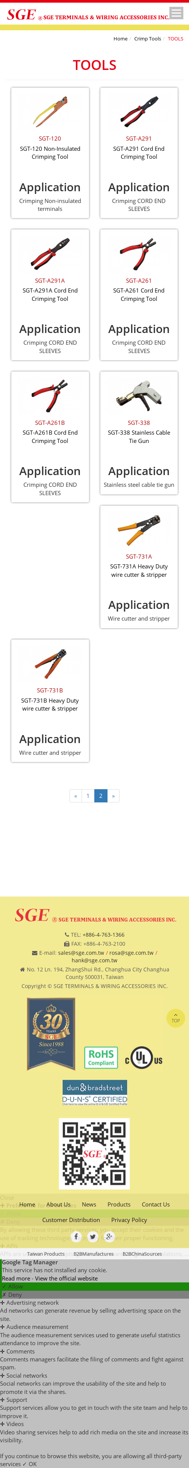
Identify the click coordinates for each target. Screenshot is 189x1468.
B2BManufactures (94, 1364)
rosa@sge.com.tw (131, 1063)
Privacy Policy (129, 1330)
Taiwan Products (46, 1364)
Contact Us (156, 1315)
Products (119, 1315)
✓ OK (29, 1464)
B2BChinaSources (142, 1364)
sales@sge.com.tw (81, 1063)
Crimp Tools (147, 38)
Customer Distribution (71, 1330)
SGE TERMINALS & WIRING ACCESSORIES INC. (106, 17)
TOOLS (175, 38)
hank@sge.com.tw (94, 1071)
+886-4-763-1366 (103, 1045)
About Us (58, 1315)
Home (121, 38)
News (89, 1315)
